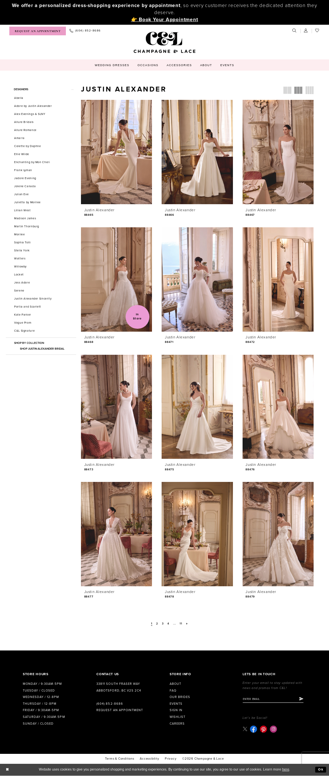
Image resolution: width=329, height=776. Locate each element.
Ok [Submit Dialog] (321, 770)
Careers (177, 724)
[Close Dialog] (7, 770)
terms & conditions (119, 759)
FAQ (173, 691)
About (175, 684)
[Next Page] (187, 624)
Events (176, 704)
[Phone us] (85, 31)
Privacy (171, 759)
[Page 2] (157, 624)
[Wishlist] (317, 30)
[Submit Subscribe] (304, 699)
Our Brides (180, 697)
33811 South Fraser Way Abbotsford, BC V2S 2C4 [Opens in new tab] (118, 687)
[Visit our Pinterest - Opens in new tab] (263, 729)
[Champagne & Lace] (164, 42)
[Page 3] (162, 624)
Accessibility (149, 759)
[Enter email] (274, 699)
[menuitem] (37, 31)
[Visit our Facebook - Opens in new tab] (253, 729)
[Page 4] (168, 624)
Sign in (176, 710)
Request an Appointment (119, 710)
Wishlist (177, 717)
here (285, 770)
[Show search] (294, 30)
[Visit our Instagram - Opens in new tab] (273, 729)
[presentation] (116, 152)
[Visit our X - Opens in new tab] (245, 729)
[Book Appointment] (37, 31)
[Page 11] (181, 624)
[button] (306, 30)
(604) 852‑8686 (109, 704)
